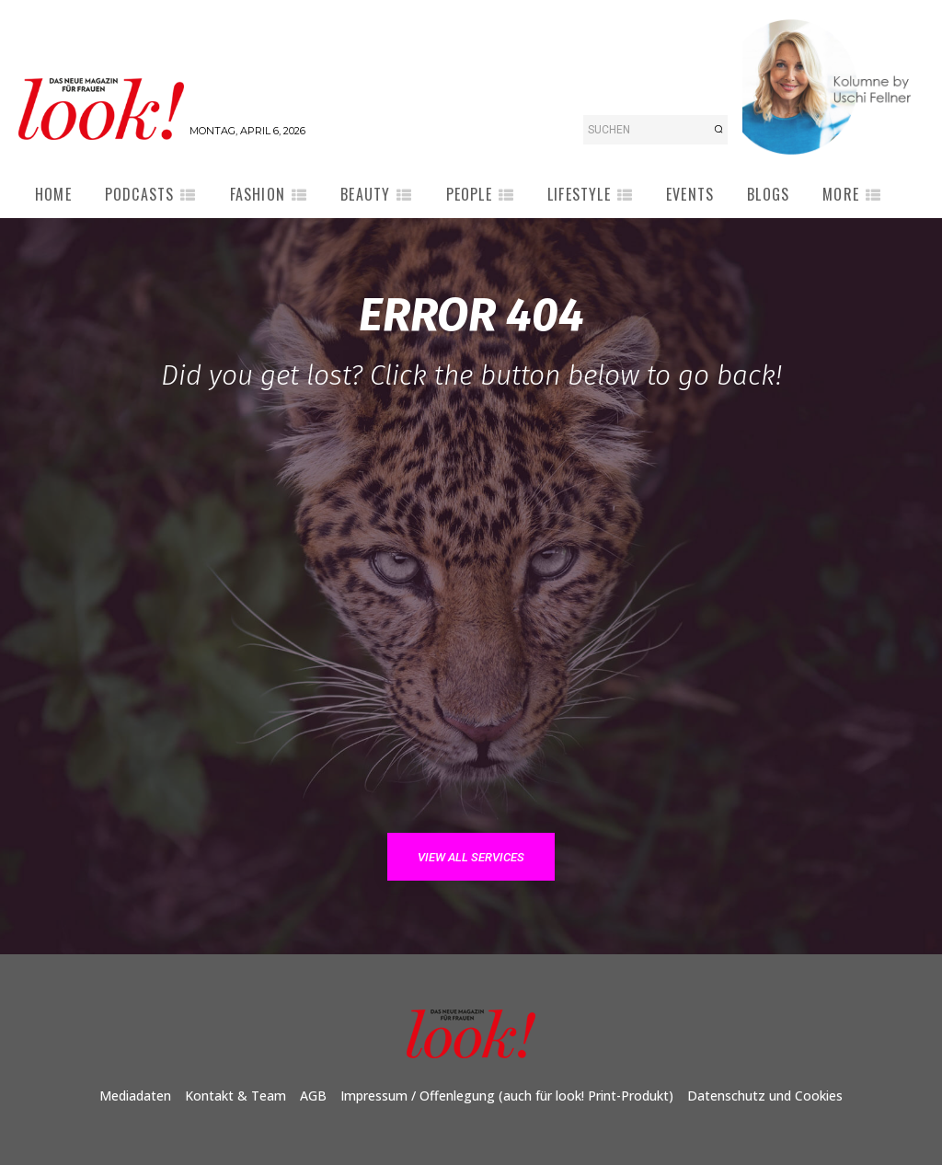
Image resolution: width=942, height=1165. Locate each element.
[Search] (718, 129)
